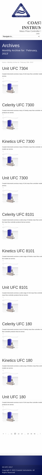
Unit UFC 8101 (15, 287)
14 (21, 434)
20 (28, 434)
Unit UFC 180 (14, 397)
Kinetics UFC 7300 (18, 141)
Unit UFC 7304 (15, 68)
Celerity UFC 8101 (18, 214)
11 (11, 434)
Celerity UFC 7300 (18, 105)
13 (18, 434)
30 (31, 434)
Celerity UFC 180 (17, 324)
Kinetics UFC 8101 (18, 251)
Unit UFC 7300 (15, 178)
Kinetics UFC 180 (17, 360)
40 (34, 434)
